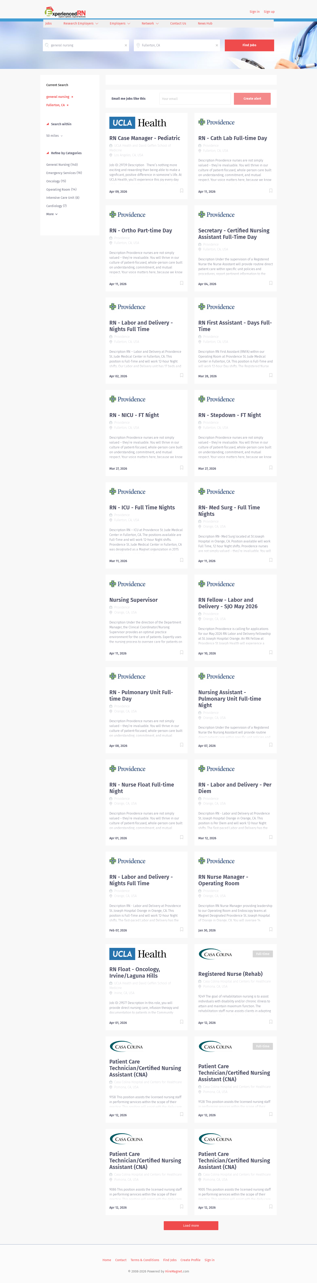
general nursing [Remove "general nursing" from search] (57, 96)
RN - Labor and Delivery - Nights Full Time (141, 326)
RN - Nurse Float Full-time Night (141, 788)
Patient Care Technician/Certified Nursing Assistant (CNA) (145, 1068)
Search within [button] (60, 124)
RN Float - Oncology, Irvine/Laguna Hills (134, 972)
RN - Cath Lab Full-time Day (232, 138)
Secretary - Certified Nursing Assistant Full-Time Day (233, 233)
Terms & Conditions (145, 1260)
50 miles (52, 136)
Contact (121, 1260)
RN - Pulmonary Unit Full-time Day (141, 695)
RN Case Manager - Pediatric (144, 138)
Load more (191, 1225)
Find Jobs (249, 45)
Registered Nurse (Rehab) (230, 974)
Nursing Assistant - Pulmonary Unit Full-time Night (229, 699)
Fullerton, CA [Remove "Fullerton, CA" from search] (55, 105)
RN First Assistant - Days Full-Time (235, 326)
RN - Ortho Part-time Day (140, 230)
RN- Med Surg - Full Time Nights (229, 510)
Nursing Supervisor (133, 600)
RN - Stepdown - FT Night (229, 415)
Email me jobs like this (129, 99)
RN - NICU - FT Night (134, 415)
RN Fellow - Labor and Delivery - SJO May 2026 (228, 603)
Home (106, 1260)
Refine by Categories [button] (66, 153)
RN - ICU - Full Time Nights (142, 507)
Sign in (255, 12)
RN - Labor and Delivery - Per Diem (235, 788)
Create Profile (191, 1260)
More (50, 214)
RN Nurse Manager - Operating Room (223, 880)
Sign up (269, 12)
